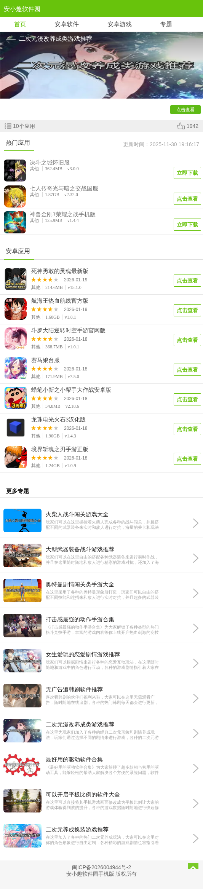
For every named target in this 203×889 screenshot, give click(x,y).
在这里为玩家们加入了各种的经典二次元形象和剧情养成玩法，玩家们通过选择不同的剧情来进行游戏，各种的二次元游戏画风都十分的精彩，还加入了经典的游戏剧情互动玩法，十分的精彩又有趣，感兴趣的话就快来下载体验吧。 (102, 735)
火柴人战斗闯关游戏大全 (77, 514)
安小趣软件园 (22, 9)
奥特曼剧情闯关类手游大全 (80, 584)
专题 (166, 24)
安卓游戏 (119, 24)
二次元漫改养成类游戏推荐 (80, 724)
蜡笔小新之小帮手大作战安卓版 (71, 390)
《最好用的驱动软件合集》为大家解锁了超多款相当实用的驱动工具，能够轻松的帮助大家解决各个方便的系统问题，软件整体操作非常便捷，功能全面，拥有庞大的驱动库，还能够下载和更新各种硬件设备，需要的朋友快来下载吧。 (102, 770)
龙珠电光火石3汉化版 (58, 420)
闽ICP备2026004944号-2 (101, 867)
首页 (20, 24)
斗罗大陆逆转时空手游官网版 (68, 330)
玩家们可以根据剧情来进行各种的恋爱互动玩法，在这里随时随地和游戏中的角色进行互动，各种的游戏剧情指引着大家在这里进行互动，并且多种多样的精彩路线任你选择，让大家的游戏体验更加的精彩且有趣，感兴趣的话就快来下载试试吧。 (102, 665)
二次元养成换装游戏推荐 (77, 829)
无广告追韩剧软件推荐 (74, 689)
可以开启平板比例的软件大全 (83, 794)
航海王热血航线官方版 (59, 301)
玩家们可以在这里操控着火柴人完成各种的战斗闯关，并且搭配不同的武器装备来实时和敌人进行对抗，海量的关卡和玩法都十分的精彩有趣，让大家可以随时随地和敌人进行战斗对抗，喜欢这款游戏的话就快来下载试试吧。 (102, 525)
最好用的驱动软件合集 (74, 759)
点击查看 (187, 281)
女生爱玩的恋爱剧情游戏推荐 (83, 654)
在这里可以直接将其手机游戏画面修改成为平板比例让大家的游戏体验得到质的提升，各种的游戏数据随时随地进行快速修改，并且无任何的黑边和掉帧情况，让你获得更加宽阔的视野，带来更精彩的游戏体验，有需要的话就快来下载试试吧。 (102, 805)
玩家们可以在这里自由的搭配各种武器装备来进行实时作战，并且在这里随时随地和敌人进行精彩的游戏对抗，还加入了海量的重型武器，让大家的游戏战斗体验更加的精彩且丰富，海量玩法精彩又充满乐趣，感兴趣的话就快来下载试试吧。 (102, 560)
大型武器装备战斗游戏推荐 (80, 549)
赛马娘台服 (45, 360)
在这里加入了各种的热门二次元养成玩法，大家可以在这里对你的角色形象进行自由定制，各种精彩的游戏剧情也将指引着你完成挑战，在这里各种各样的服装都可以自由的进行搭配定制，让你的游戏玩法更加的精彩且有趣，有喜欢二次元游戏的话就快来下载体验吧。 (102, 840)
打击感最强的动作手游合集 (80, 619)
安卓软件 (66, 24)
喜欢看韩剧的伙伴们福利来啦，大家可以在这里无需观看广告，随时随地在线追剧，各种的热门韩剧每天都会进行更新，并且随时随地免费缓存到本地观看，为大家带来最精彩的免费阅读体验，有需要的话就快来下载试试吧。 (102, 700)
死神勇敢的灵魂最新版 (59, 271)
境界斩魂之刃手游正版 (59, 449)
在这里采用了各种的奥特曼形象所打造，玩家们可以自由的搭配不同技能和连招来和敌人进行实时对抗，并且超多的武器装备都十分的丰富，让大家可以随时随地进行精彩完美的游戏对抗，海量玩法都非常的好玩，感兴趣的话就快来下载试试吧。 (102, 595)
